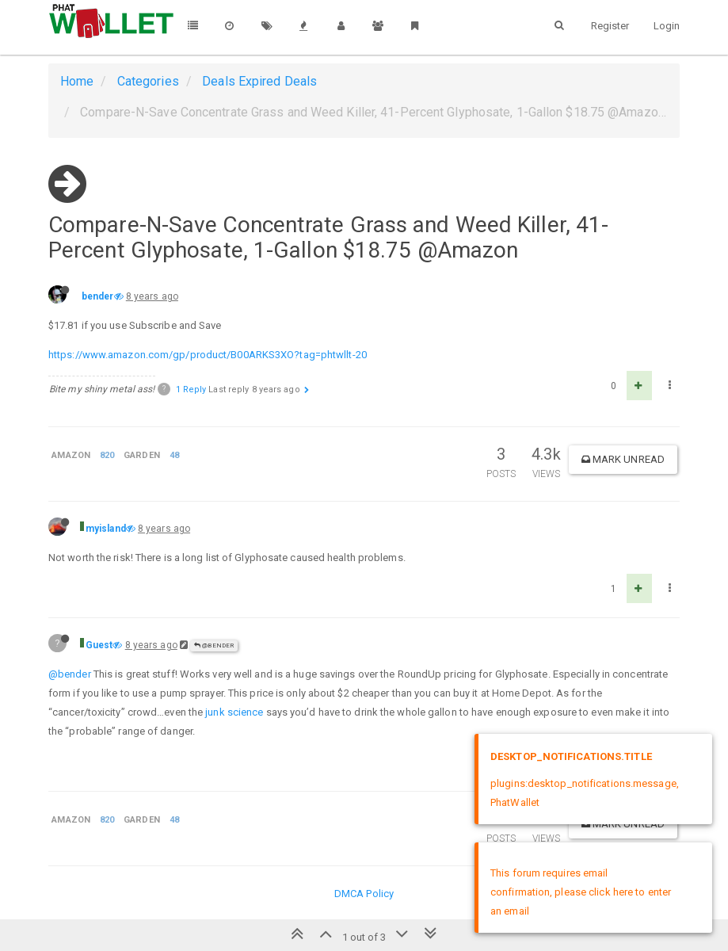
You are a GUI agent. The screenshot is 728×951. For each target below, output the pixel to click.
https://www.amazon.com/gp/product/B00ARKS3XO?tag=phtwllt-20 (207, 355)
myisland (106, 528)
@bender (214, 645)
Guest (99, 645)
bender (98, 296)
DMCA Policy (364, 893)
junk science (234, 712)
